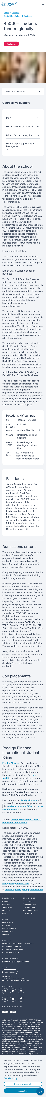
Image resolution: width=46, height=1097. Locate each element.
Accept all (23, 1091)
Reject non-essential (23, 1084)
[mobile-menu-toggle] (42, 3)
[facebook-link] (13, 991)
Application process (30, 910)
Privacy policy (7, 922)
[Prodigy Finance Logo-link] (9, 4)
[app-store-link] (13, 1012)
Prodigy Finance (10, 763)
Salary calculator (29, 904)
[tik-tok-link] (21, 999)
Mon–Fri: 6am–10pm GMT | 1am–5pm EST (18, 943)
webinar (12, 806)
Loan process (28, 913)
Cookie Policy (10, 1078)
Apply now (11, 44)
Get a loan (6, 904)
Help (4, 913)
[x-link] (21, 991)
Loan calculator (29, 907)
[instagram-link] (5, 999)
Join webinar (10, 972)
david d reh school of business (18, 16)
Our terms (6, 925)
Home (6, 12)
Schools (15, 12)
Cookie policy (7, 931)
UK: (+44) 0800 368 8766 (12, 950)
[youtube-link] (13, 999)
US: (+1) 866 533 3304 (11, 952)
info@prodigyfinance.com (15, 883)
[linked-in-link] (5, 991)
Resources (6, 910)
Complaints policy (9, 928)
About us (5, 901)
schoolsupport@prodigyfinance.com (24, 889)
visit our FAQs (25, 806)
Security (5, 934)
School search (28, 901)
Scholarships (7, 907)
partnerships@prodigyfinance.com (15, 961)
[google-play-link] (5, 1012)
